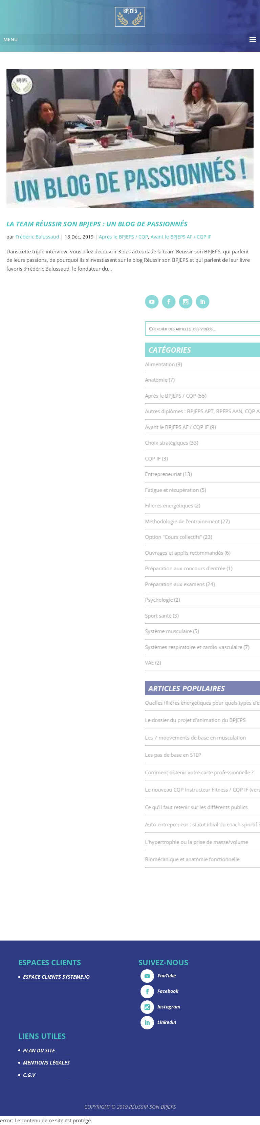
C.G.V (29, 1075)
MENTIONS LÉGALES (46, 1062)
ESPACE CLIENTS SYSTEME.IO (56, 976)
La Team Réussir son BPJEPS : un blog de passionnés (97, 223)
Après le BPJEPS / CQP (123, 236)
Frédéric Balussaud (37, 236)
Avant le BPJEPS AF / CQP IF (181, 236)
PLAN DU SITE (39, 1050)
